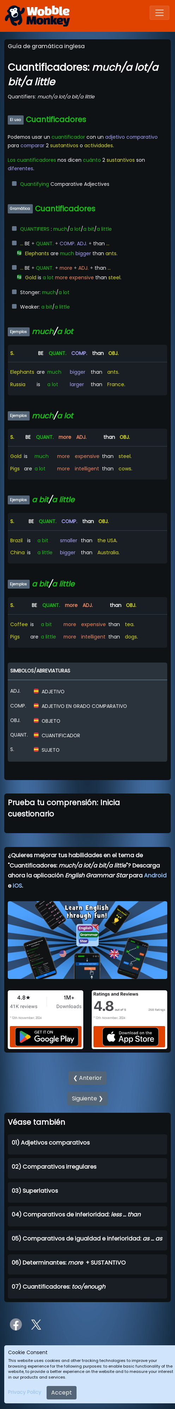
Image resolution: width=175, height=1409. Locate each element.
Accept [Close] (61, 1392)
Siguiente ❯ (87, 1098)
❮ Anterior (87, 1078)
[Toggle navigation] (159, 13)
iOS (17, 886)
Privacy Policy (24, 1392)
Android (155, 875)
